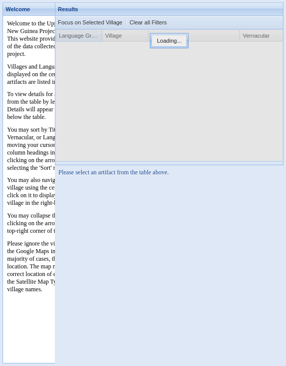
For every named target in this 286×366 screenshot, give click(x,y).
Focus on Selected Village (90, 22)
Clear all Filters (148, 22)
